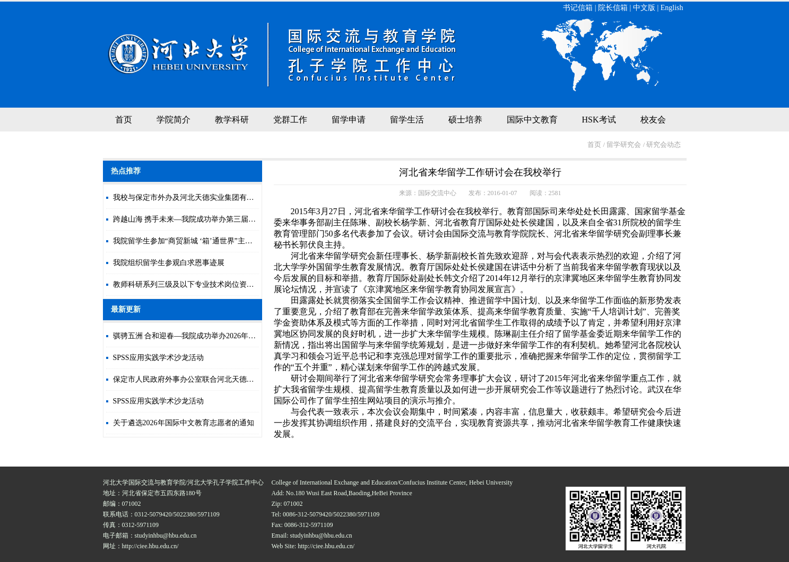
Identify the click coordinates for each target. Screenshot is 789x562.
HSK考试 (599, 119)
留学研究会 (623, 144)
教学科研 (232, 119)
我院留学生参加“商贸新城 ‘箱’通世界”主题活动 (190, 241)
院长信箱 (613, 8)
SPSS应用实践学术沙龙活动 (158, 358)
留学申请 (349, 119)
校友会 (653, 119)
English (672, 8)
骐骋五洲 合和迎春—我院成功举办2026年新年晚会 (196, 336)
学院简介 (173, 119)
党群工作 (290, 119)
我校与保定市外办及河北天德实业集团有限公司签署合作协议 (213, 197)
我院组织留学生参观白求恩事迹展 (168, 263)
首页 (123, 119)
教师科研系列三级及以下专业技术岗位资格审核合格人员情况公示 (220, 284)
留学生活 (407, 119)
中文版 (644, 8)
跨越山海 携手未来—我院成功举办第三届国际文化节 (199, 219)
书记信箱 (578, 8)
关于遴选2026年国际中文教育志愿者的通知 (183, 423)
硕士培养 (465, 119)
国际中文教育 (532, 119)
